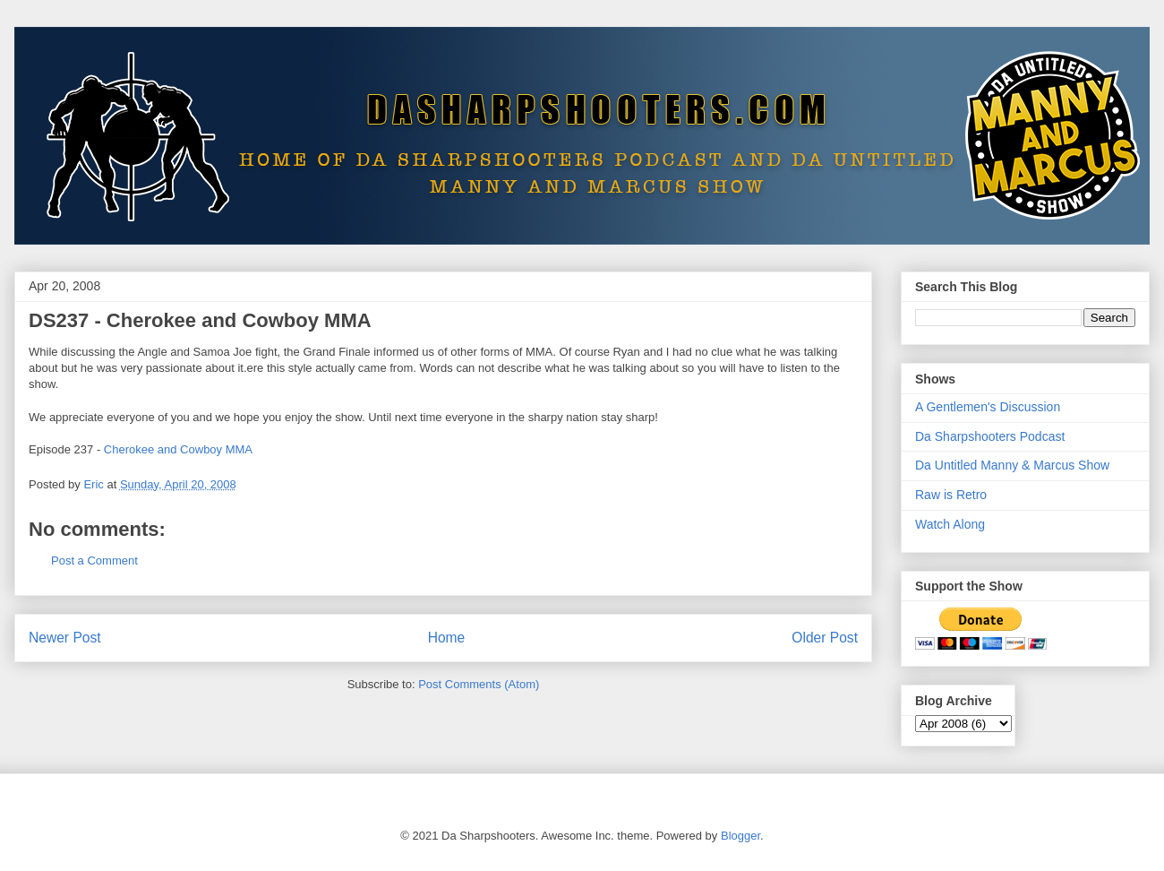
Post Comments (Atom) (478, 684)
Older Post (825, 637)
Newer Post (65, 637)
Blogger (740, 835)
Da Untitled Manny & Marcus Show (1012, 465)
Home (447, 637)
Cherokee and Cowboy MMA (178, 449)
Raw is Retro (951, 494)
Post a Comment (94, 560)
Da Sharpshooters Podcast (990, 436)
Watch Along (950, 524)
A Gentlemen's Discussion (987, 407)
